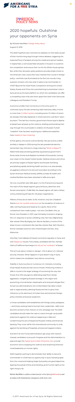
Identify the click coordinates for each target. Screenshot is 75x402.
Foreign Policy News (36, 43)
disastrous (18, 242)
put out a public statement (27, 203)
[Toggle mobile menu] (71, 4)
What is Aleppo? (53, 148)
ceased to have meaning (24, 135)
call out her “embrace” (46, 245)
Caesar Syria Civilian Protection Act (39, 341)
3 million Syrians (27, 113)
